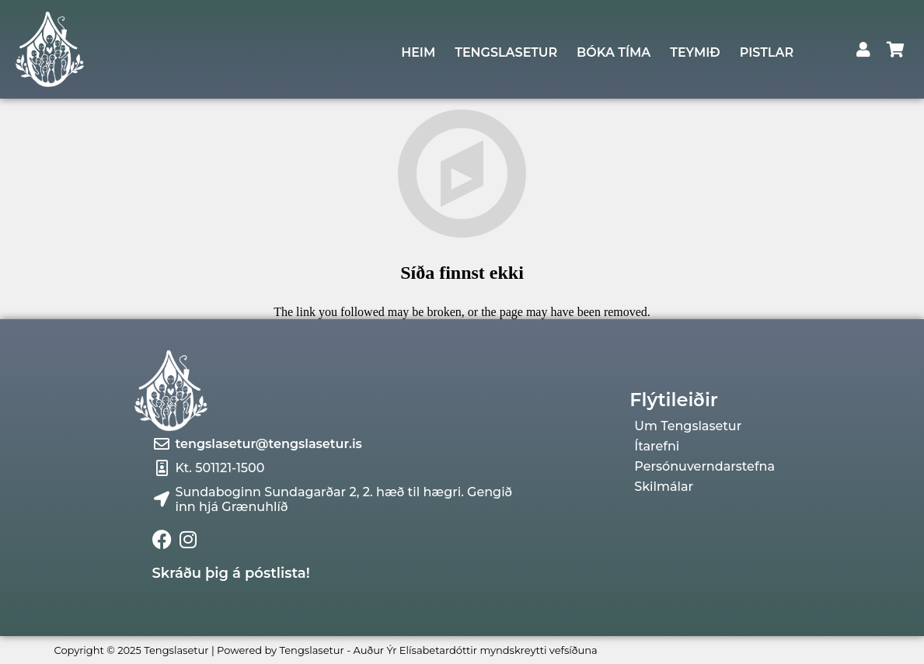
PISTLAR (766, 52)
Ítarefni (656, 446)
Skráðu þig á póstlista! (231, 573)
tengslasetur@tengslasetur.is (269, 443)
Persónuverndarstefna (704, 467)
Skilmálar (663, 487)
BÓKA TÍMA (613, 52)
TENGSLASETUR (506, 52)
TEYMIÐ (695, 52)
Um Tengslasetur (687, 426)
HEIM (418, 52)
